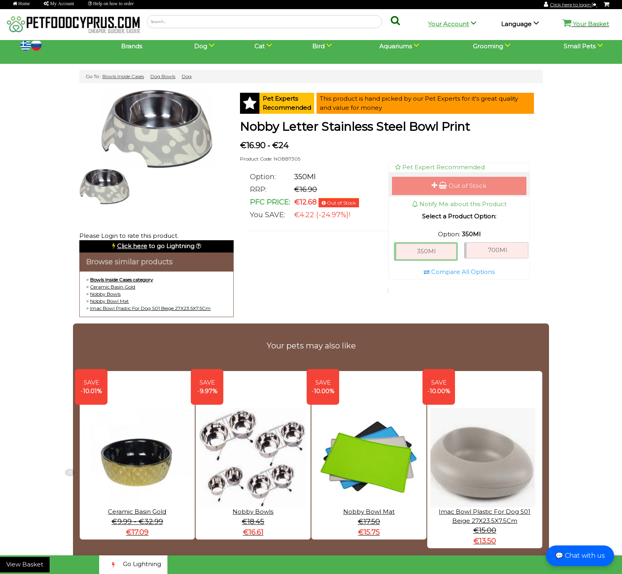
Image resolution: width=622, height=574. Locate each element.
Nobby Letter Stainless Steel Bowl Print (355, 126)
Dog (187, 76)
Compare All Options (459, 272)
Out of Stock (459, 185)
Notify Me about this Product (459, 204)
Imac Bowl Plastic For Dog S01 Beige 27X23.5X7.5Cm (150, 308)
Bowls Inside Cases (123, 76)
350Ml (426, 251)
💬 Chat (580, 555)
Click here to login (573, 5)
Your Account (448, 24)
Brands (131, 46)
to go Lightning (155, 246)
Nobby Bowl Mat (109, 301)
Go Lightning (133, 565)
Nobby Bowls (105, 294)
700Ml (497, 250)
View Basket (24, 564)
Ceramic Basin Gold (112, 287)
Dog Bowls (162, 76)
